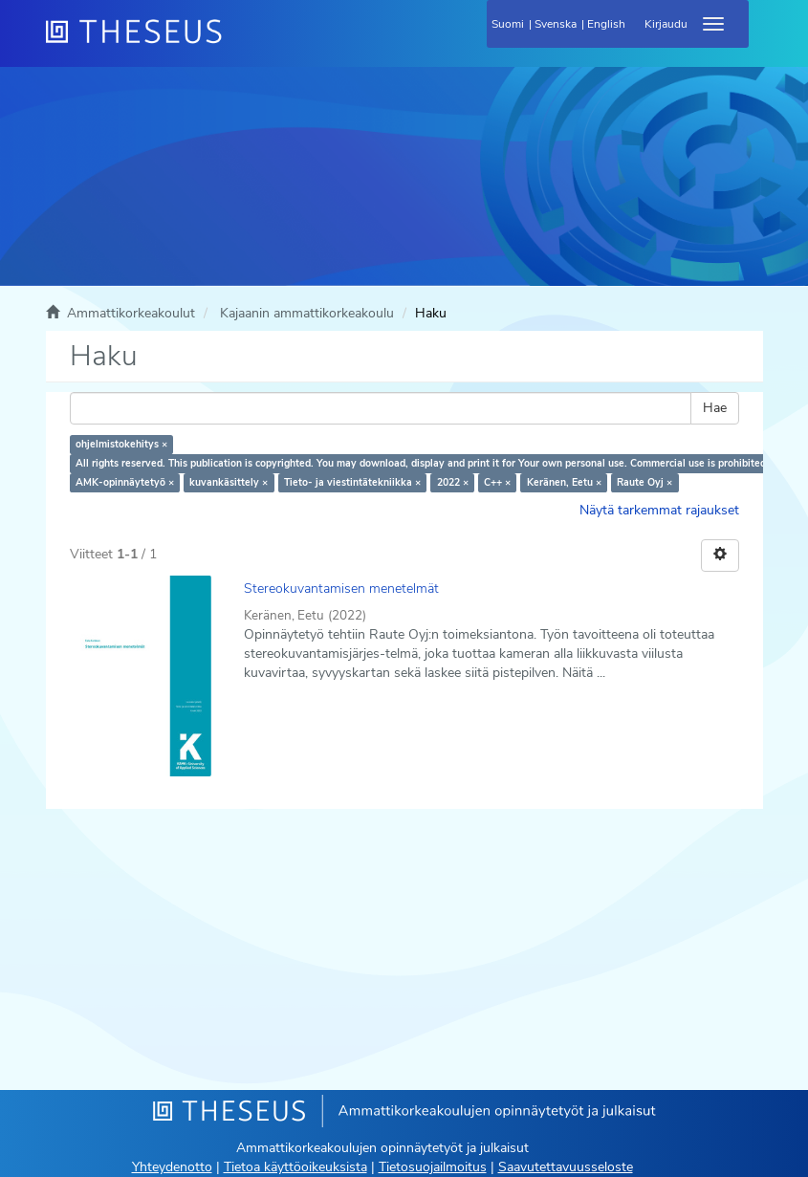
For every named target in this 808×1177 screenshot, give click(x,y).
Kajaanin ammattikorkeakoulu (307, 313)
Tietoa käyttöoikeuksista (295, 1167)
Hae (715, 408)
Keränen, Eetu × (564, 482)
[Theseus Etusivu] (237, 43)
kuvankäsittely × (228, 482)
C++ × (497, 482)
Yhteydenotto (172, 1167)
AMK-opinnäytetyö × (125, 482)
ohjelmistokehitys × (121, 444)
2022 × (453, 482)
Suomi (507, 24)
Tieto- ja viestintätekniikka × (352, 482)
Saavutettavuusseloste (565, 1167)
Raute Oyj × (644, 482)
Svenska (556, 24)
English (606, 24)
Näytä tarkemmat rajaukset (659, 510)
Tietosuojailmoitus (433, 1167)
